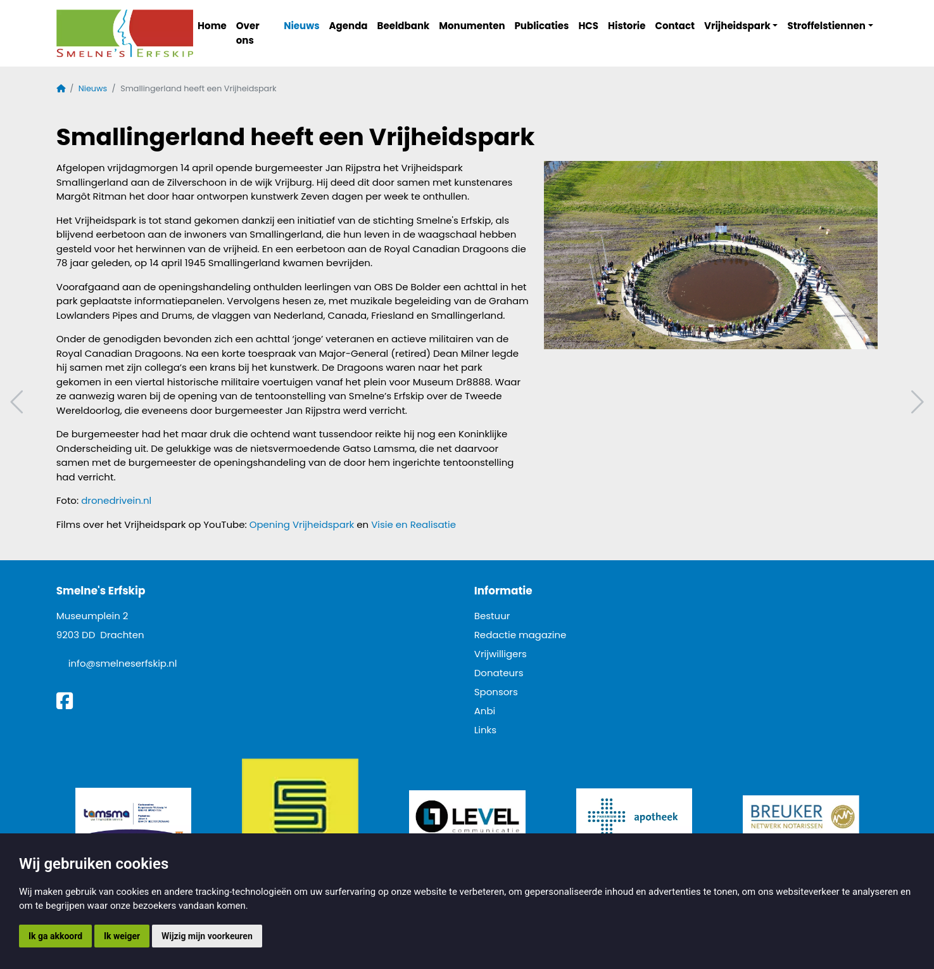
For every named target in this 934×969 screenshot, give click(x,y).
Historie (627, 25)
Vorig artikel (18, 402)
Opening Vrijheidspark (302, 524)
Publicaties (542, 25)
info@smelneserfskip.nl (122, 663)
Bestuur (492, 615)
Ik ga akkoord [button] (55, 936)
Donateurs (499, 672)
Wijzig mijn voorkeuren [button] (207, 936)
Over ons (248, 33)
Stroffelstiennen (826, 25)
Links (485, 729)
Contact (675, 25)
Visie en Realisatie (413, 524)
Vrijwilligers (500, 653)
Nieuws (301, 25)
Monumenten (472, 25)
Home (212, 25)
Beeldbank (403, 25)
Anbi (485, 710)
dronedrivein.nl (116, 500)
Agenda (348, 25)
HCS (588, 25)
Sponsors (496, 691)
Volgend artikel (916, 402)
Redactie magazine (520, 634)
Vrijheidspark (737, 25)
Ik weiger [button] (122, 936)
